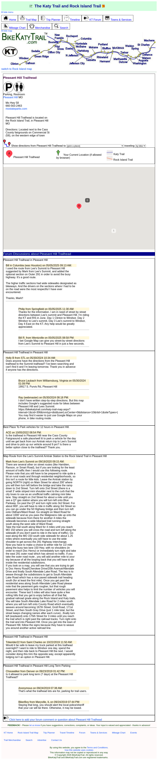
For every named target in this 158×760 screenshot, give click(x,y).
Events (133, 732)
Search (29, 740)
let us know (34, 725)
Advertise (41, 740)
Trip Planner (49, 732)
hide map (6, 31)
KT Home (8, 732)
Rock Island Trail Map (28, 732)
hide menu (7, 12)
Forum (82, 732)
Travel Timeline (67, 732)
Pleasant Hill (10, 97)
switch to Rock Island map (16, 69)
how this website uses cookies (79, 750)
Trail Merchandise (12, 740)
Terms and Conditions (97, 747)
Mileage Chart (118, 732)
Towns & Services (98, 732)
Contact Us (56, 740)
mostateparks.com (16, 108)
